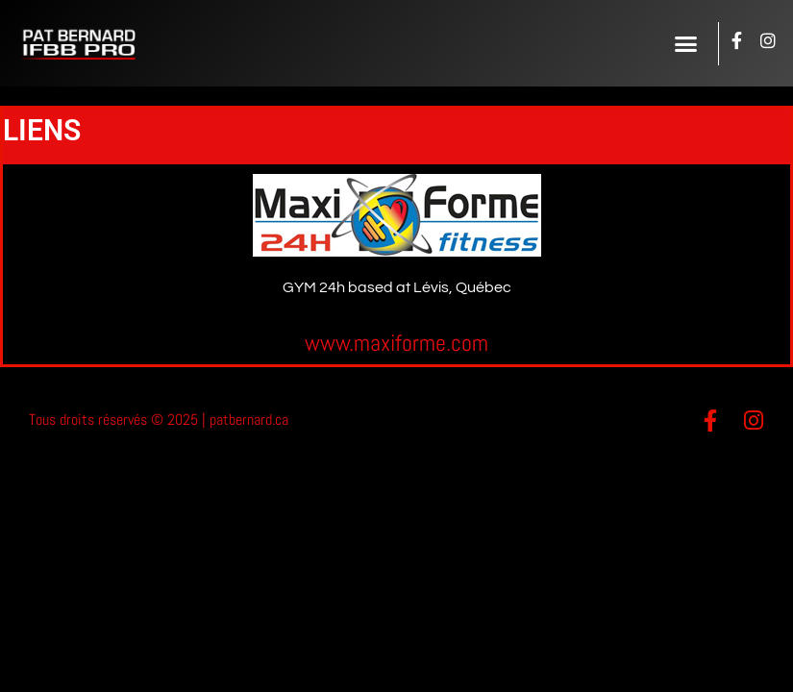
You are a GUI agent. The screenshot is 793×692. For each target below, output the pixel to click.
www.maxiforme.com (396, 343)
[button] (686, 43)
